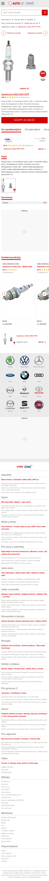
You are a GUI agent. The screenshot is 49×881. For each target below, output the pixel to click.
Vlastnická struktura (34, 877)
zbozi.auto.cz (6, 20)
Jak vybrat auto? (6, 808)
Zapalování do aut (31, 23)
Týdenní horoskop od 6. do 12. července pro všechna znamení (21, 558)
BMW (24, 377)
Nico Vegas (5, 769)
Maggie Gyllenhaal (7, 767)
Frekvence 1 (5, 858)
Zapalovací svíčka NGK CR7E (15, 94)
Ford (10, 377)
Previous (4, 294)
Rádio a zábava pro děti (8, 856)
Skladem (42, 141)
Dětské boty (5, 836)
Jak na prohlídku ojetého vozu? (11, 795)
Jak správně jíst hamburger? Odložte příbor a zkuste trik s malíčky (22, 654)
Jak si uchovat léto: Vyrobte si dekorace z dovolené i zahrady (20, 560)
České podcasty (6, 853)
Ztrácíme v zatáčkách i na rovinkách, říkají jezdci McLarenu (20, 582)
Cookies (10, 877)
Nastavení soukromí (20, 877)
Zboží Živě (4, 784)
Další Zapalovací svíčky (10, 264)
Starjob (3, 850)
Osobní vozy (5, 787)
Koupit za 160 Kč (24, 120)
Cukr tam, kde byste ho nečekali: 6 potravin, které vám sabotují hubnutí (24, 652)
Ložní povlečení (6, 838)
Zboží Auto (4, 803)
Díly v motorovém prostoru (11, 23)
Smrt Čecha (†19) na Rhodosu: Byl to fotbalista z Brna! (18, 492)
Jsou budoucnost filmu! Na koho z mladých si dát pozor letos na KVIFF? (24, 699)
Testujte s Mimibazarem (8, 817)
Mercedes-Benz (38, 362)
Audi (39, 377)
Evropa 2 (4, 861)
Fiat (39, 406)
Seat (24, 406)
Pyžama (4, 828)
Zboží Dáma (5, 789)
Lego (2, 825)
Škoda (10, 362)
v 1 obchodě (7, 324)
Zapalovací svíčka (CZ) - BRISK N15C (17, 267)
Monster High (5, 820)
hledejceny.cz (5, 781)
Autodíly (30, 20)
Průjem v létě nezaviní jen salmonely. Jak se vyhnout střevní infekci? (23, 729)
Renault (24, 391)
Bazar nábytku (5, 841)
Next (45, 294)
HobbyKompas (6, 797)
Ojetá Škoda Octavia (8, 805)
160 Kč (41, 149)
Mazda (10, 406)
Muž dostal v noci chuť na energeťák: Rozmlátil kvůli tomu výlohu (22, 542)
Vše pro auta (19, 20)
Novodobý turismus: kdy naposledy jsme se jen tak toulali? (20, 697)
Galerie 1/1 (24, 88)
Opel (10, 391)
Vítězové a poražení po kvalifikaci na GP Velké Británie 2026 (20, 579)
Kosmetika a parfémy (8, 830)
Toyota (39, 391)
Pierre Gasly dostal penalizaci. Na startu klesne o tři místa (19, 584)
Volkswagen (24, 362)
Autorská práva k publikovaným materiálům (17, 873)
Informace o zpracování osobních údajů (34, 875)
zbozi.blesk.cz (5, 792)
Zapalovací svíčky (8, 27)
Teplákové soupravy (7, 833)
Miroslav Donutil (6, 772)
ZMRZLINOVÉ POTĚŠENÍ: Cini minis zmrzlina (16, 563)
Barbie (3, 823)
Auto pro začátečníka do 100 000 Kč (12, 800)
